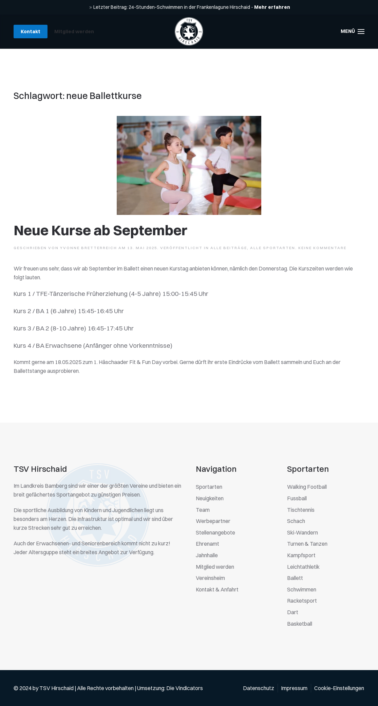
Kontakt (30, 31)
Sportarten (209, 486)
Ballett (295, 577)
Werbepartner (213, 521)
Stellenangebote (215, 532)
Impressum (294, 688)
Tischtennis (301, 509)
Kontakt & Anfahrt (217, 589)
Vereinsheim (210, 577)
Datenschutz (258, 688)
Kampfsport (301, 555)
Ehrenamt (207, 543)
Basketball (299, 623)
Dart (292, 612)
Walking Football (307, 486)
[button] (353, 31)
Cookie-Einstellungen (339, 688)
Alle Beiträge (228, 247)
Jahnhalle (207, 555)
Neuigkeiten (210, 498)
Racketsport (302, 600)
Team (203, 509)
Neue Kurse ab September (100, 230)
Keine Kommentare (322, 247)
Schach (296, 521)
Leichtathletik (303, 566)
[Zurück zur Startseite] (189, 31)
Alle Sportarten (272, 247)
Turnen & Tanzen (307, 543)
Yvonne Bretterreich (88, 247)
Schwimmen (301, 589)
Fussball (297, 498)
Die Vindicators (184, 688)
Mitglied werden (74, 31)
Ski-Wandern (302, 532)
